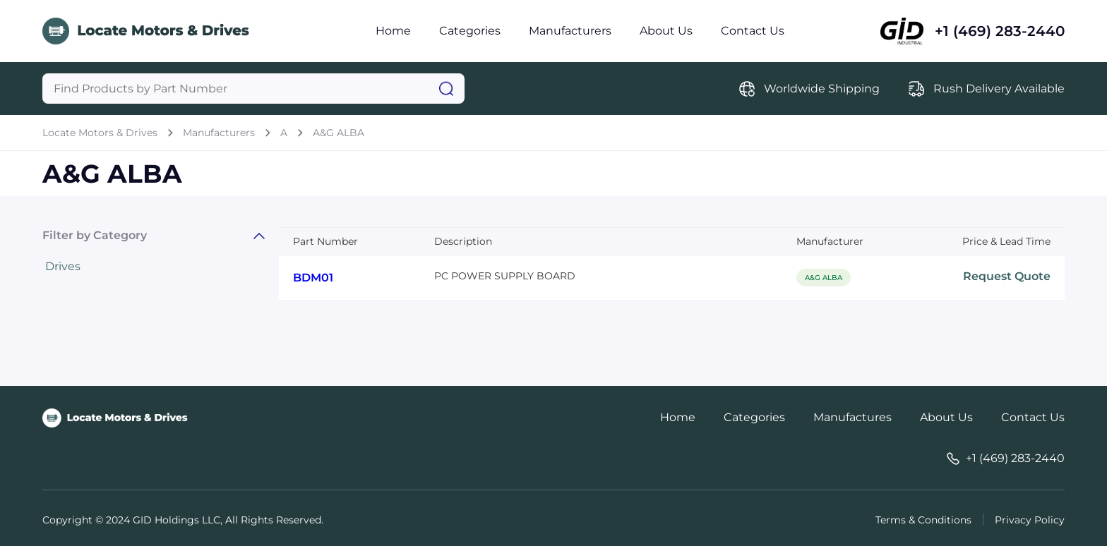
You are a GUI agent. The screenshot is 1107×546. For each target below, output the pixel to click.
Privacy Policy (1030, 520)
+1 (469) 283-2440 (1000, 31)
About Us (666, 30)
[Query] (253, 88)
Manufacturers (570, 30)
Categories (470, 30)
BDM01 (313, 277)
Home (393, 30)
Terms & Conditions (923, 520)
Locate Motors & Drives (99, 132)
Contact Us (752, 30)
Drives (62, 266)
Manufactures (852, 417)
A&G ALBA (338, 132)
